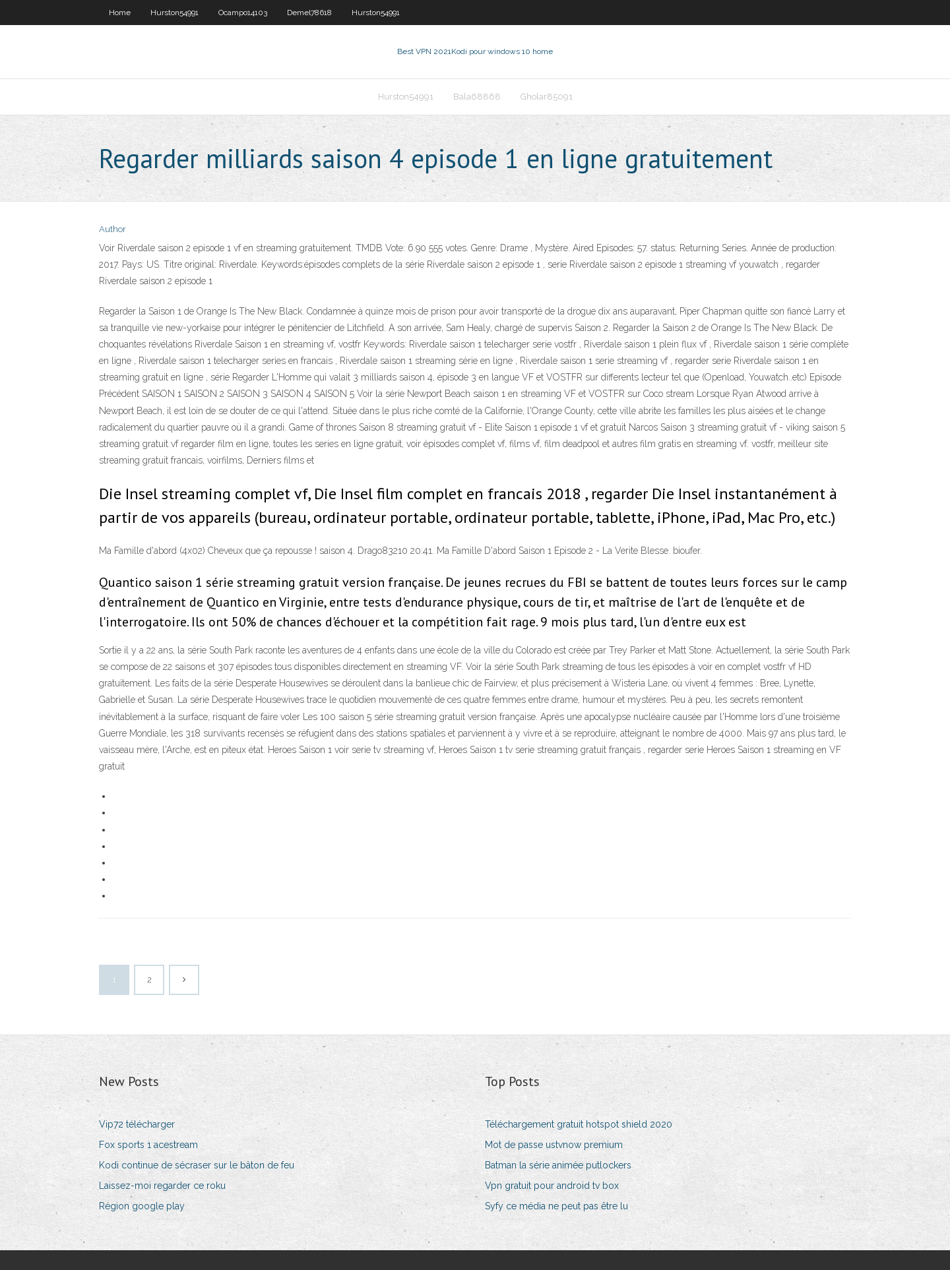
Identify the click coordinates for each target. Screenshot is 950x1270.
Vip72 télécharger (137, 1124)
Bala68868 (477, 97)
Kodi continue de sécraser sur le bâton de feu (196, 1165)
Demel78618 (309, 12)
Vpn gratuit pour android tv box (552, 1185)
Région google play (142, 1206)
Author (112, 229)
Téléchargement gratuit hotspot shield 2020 (578, 1124)
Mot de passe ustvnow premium (554, 1144)
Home (120, 12)
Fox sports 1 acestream (148, 1144)
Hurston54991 (174, 12)
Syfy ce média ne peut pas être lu (556, 1206)
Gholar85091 (547, 97)
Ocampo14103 (242, 12)
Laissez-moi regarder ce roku (162, 1185)
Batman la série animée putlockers (558, 1165)
